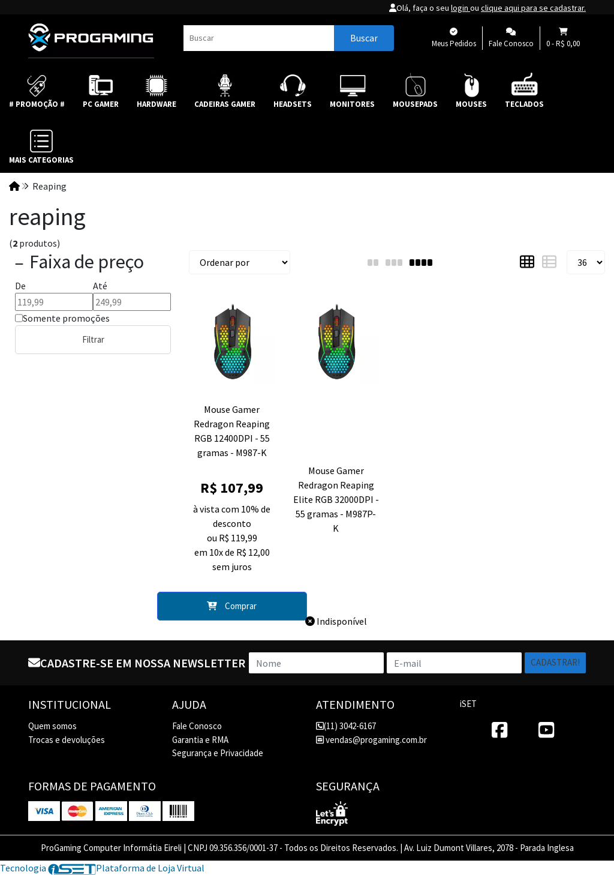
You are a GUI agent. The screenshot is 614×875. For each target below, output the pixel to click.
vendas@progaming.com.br (371, 739)
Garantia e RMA (200, 739)
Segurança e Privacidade (217, 753)
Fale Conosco (197, 726)
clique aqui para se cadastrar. (533, 7)
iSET (468, 703)
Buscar (364, 38)
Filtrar (93, 339)
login (460, 7)
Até (100, 286)
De (20, 286)
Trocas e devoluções (66, 739)
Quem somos (52, 726)
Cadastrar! (555, 662)
